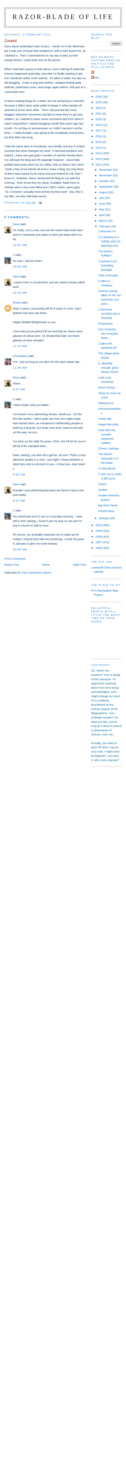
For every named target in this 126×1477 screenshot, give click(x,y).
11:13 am (20, 346)
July (102, 197)
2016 (99, 136)
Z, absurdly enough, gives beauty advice (108, 367)
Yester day (105, 418)
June (102, 203)
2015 (99, 142)
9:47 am (19, 500)
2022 (99, 107)
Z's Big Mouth (106, 468)
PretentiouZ (105, 323)
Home (46, 564)
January (104, 518)
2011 (99, 164)
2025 (99, 102)
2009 (99, 530)
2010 (99, 525)
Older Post (79, 564)
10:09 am (20, 266)
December (106, 169)
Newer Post (11, 564)
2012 (99, 158)
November (106, 175)
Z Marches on (106, 231)
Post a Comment (14, 558)
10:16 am (20, 292)
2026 (99, 96)
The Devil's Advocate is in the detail (108, 458)
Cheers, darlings (108, 448)
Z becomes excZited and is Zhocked (109, 313)
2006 (99, 547)
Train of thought (108, 275)
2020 (99, 119)
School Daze (106, 511)
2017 (99, 130)
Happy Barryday (108, 424)
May (102, 209)
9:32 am (19, 474)
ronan (95, 77)
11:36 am (20, 367)
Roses (17, 302)
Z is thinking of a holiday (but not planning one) (109, 241)
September (106, 186)
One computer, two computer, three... (108, 333)
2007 (99, 542)
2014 (99, 147)
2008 (99, 536)
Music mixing (106, 387)
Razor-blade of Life (63, 17)
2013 (99, 153)
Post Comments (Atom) (36, 572)
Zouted (102, 489)
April (102, 215)
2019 (99, 124)
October (104, 181)
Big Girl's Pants (108, 505)
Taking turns (105, 403)
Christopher (20, 356)
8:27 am (19, 389)
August (104, 192)
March (103, 220)
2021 (99, 113)
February (105, 226)
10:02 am (20, 245)
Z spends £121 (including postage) (107, 265)
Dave (16, 224)
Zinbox (102, 484)
